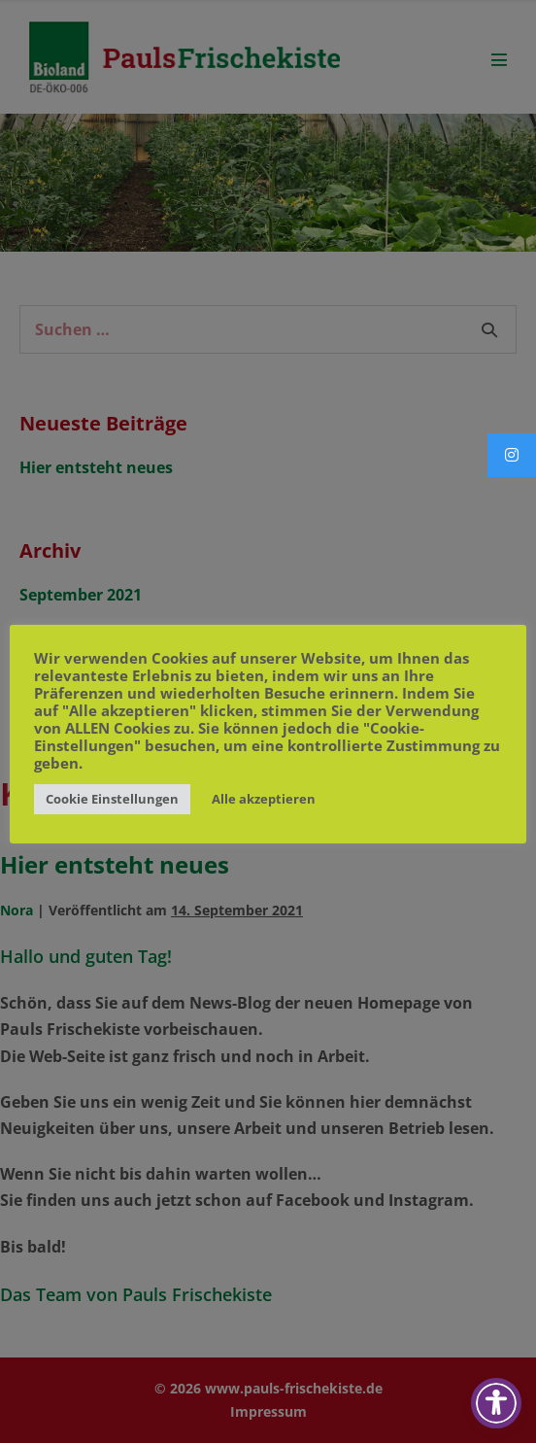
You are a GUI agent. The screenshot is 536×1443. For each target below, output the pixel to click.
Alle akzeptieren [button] (264, 798)
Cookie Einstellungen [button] (112, 798)
